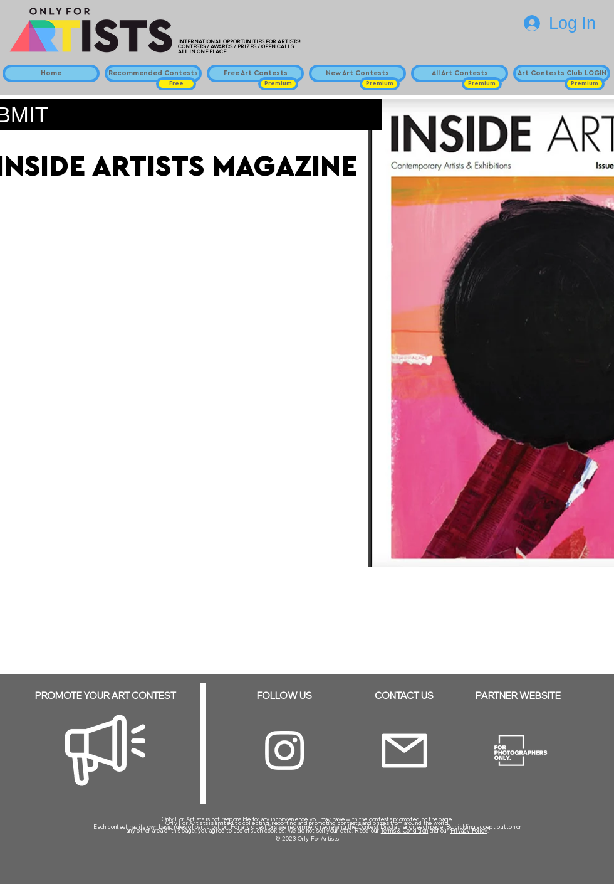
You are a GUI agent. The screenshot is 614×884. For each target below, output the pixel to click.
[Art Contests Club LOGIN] (561, 73)
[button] (176, 83)
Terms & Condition (405, 830)
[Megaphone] (105, 750)
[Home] (51, 73)
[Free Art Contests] (255, 73)
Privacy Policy (468, 830)
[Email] (404, 751)
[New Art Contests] (357, 73)
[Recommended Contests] (153, 73)
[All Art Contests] (459, 73)
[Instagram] (284, 750)
